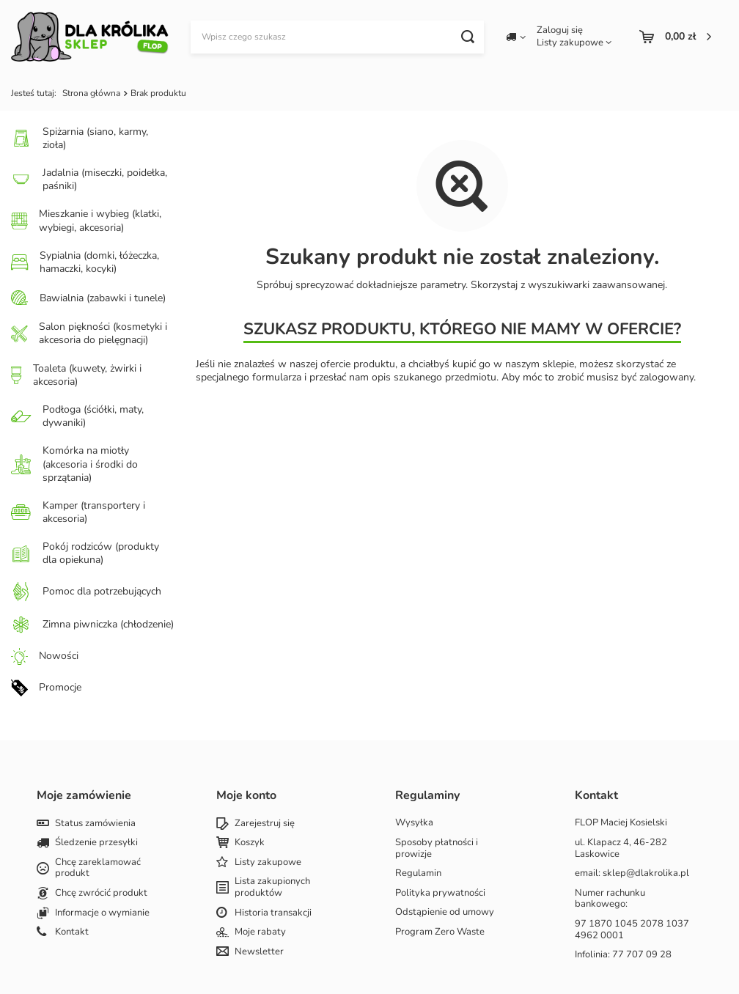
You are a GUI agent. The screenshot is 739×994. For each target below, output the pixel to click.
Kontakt (72, 932)
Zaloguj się (560, 30)
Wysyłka (414, 823)
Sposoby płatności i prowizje (436, 848)
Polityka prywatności (440, 893)
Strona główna (91, 93)
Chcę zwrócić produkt (101, 893)
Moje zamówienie (84, 795)
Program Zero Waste (440, 932)
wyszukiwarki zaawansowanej (596, 285)
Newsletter (259, 952)
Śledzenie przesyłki (96, 843)
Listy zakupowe (570, 42)
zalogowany (666, 377)
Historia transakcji (273, 913)
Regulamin (418, 874)
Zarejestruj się (265, 824)
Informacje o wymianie (102, 913)
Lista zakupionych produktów (272, 887)
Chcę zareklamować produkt (98, 868)
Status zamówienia (95, 824)
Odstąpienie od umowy (444, 912)
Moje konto (246, 795)
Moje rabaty (260, 932)
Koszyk (250, 843)
